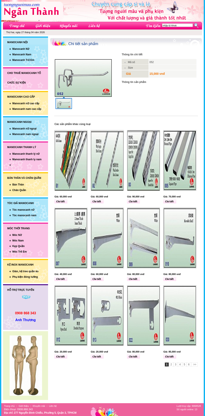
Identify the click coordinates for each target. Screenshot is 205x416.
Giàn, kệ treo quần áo (25, 271)
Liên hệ (53, 406)
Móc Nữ (17, 235)
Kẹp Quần (18, 246)
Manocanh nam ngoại (25, 134)
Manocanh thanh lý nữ (26, 153)
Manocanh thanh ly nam (27, 159)
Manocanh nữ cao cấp (25, 103)
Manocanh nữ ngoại (24, 128)
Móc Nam (18, 240)
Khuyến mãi (39, 406)
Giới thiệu (24, 406)
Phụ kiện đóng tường (25, 276)
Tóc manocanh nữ (23, 209)
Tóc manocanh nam (24, 215)
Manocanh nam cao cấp (26, 108)
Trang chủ (9, 406)
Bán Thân (18, 184)
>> (194, 364)
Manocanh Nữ (20, 48)
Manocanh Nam (21, 54)
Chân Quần (19, 190)
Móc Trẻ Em (19, 251)
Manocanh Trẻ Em (23, 60)
